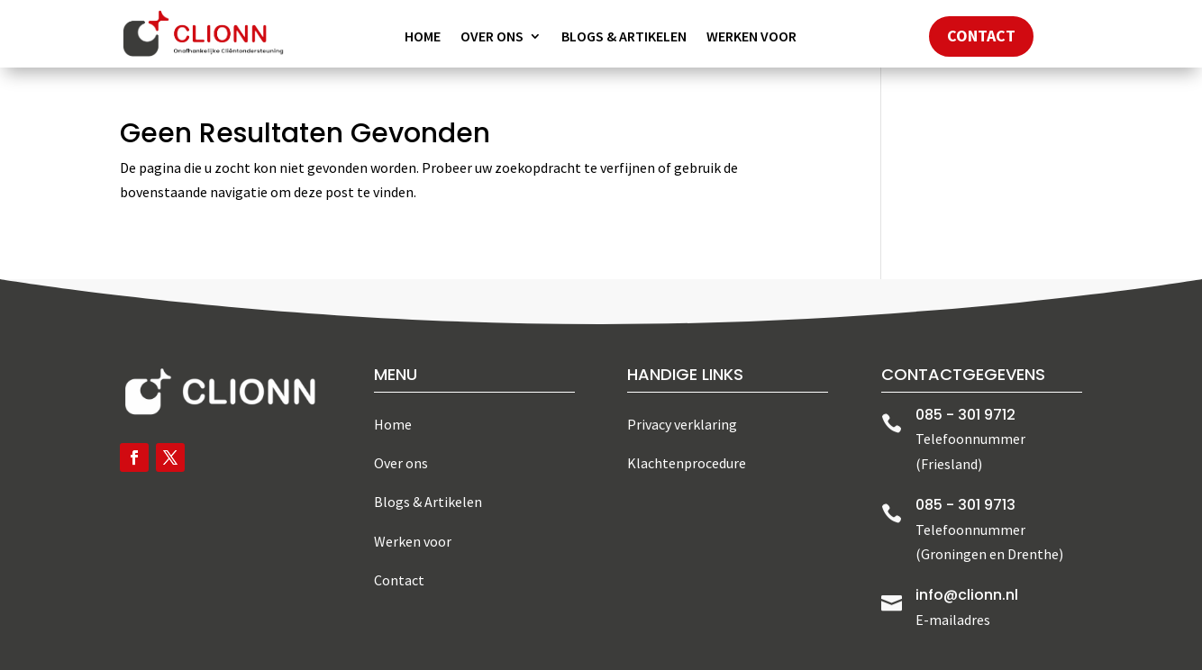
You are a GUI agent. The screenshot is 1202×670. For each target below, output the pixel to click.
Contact (981, 35)
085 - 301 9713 (965, 504)
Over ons (492, 37)
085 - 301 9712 (965, 414)
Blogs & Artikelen (624, 37)
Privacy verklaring (682, 424)
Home (423, 37)
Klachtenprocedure (686, 463)
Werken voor (751, 37)
